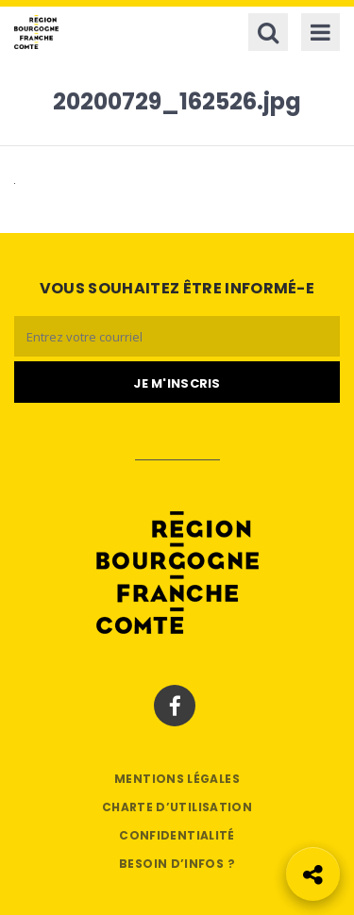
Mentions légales (177, 779)
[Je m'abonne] (177, 382)
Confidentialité (176, 835)
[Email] (177, 336)
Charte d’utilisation (177, 807)
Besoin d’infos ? (177, 864)
